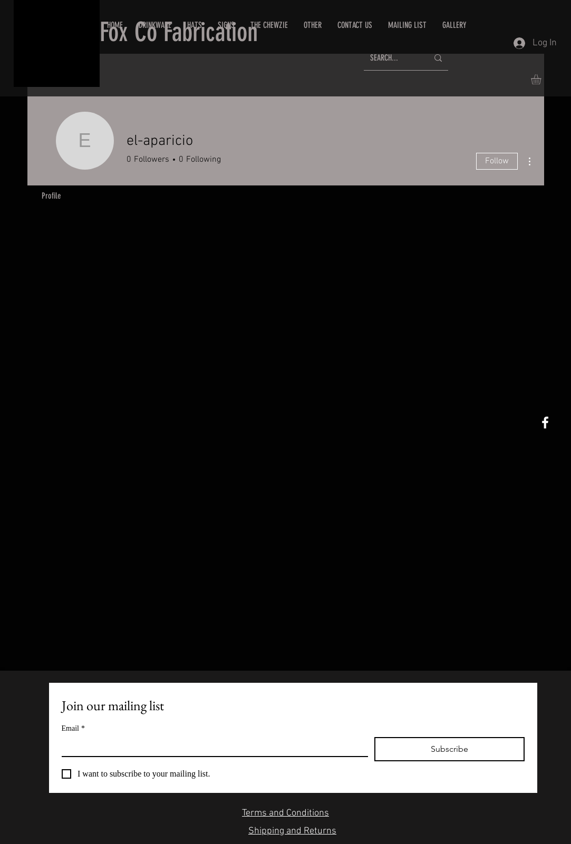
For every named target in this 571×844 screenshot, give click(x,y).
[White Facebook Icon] (545, 422)
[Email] (212, 746)
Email (73, 728)
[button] (355, 25)
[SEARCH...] (391, 58)
